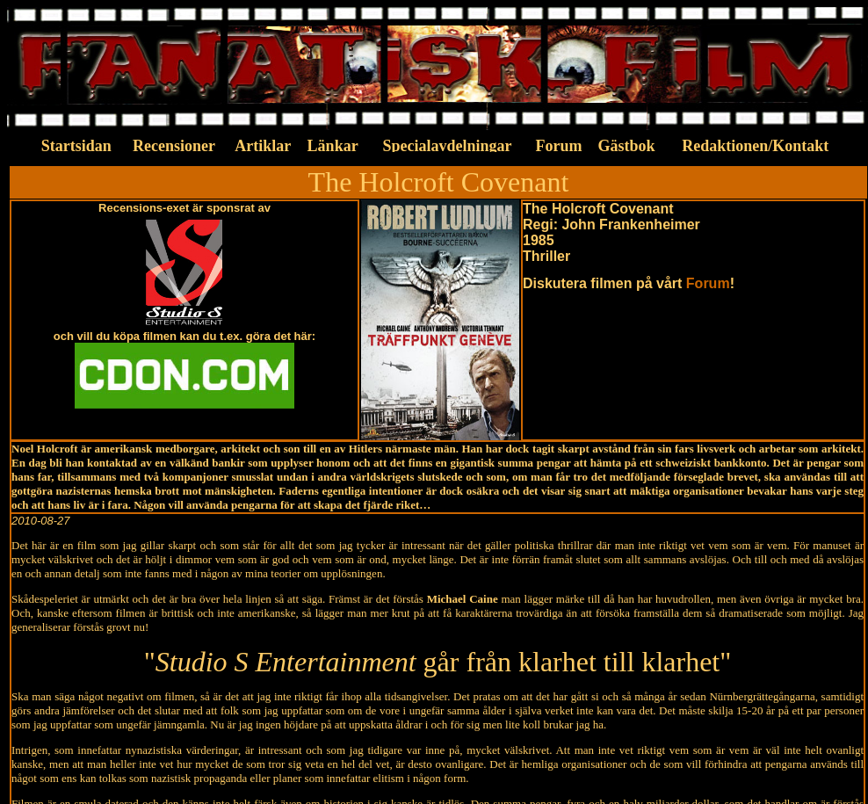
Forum (708, 283)
